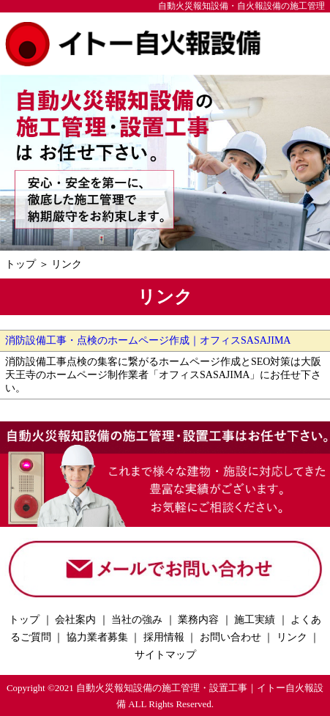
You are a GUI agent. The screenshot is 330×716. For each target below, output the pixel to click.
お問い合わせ (230, 637)
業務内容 (198, 619)
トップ (20, 264)
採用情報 (163, 637)
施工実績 (254, 619)
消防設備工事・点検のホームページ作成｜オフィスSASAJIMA (147, 340)
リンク (66, 264)
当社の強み (136, 619)
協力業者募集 (97, 637)
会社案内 (75, 619)
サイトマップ (165, 654)
